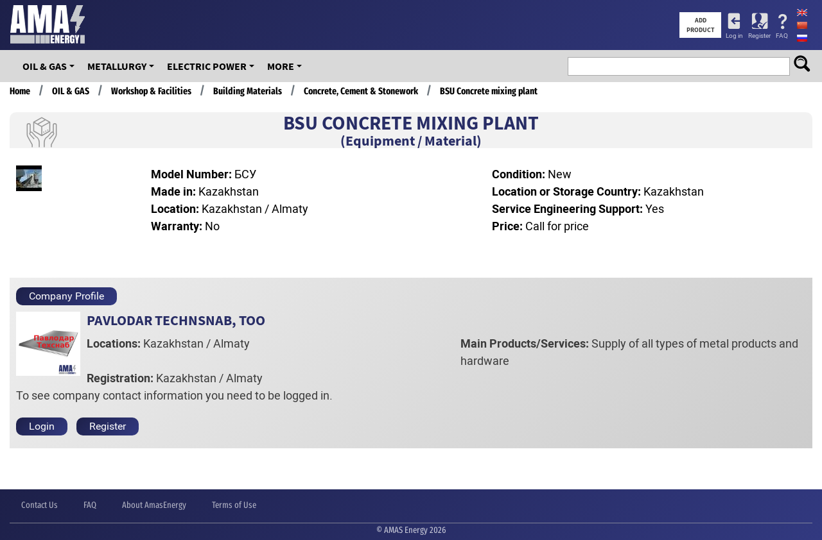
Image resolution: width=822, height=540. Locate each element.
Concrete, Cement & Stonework (361, 91)
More (280, 66)
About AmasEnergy (154, 505)
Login (42, 426)
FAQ (782, 35)
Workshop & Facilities (151, 91)
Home (20, 91)
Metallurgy (116, 66)
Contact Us (39, 505)
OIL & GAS (44, 66)
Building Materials (247, 91)
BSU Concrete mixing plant (489, 91)
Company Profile (66, 296)
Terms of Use (234, 505)
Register (759, 35)
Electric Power (207, 66)
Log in (734, 35)
